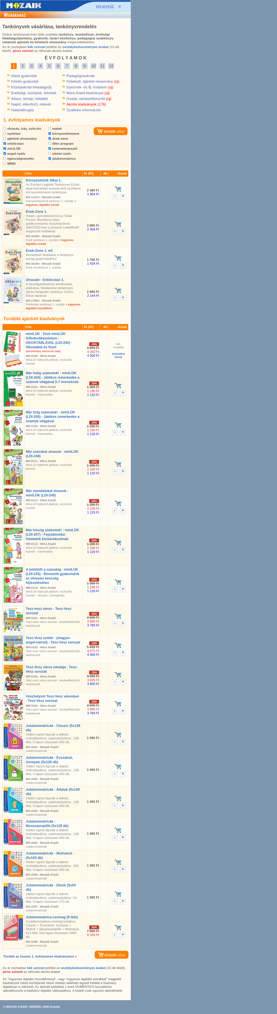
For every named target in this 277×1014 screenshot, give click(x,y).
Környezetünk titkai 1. (44, 180)
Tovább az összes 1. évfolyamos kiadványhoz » (40, 956)
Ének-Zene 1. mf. (39, 251)
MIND (9, 163)
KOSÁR (106, 132)
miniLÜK (12, 148)
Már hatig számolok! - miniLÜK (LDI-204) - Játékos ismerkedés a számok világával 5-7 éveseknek (52, 377)
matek (55, 128)
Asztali (55, 1006)
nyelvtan (12, 133)
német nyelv (59, 153)
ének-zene (58, 138)
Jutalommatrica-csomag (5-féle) (52, 917)
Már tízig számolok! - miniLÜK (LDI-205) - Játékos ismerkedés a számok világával (52, 416)
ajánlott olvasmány (20, 138)
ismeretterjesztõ (62, 148)
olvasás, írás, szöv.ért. (22, 128)
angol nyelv (14, 153)
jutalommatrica (62, 158)
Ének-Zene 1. (36, 212)
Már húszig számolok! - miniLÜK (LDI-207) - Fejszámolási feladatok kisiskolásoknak (52, 534)
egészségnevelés (18, 158)
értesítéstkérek (118, 355)
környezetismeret (63, 133)
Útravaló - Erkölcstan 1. (45, 280)
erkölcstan (13, 143)
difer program (60, 143)
